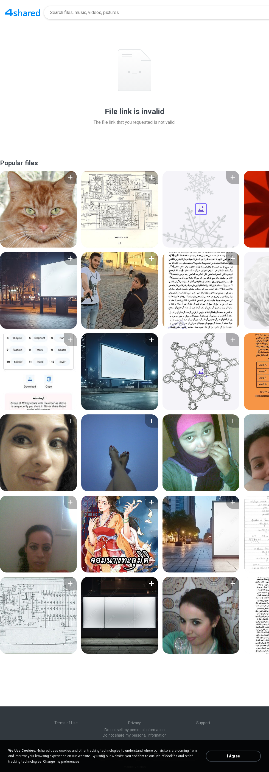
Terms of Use (66, 723)
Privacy (134, 723)
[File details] (38, 209)
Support (203, 723)
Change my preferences (61, 761)
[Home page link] (22, 12)
